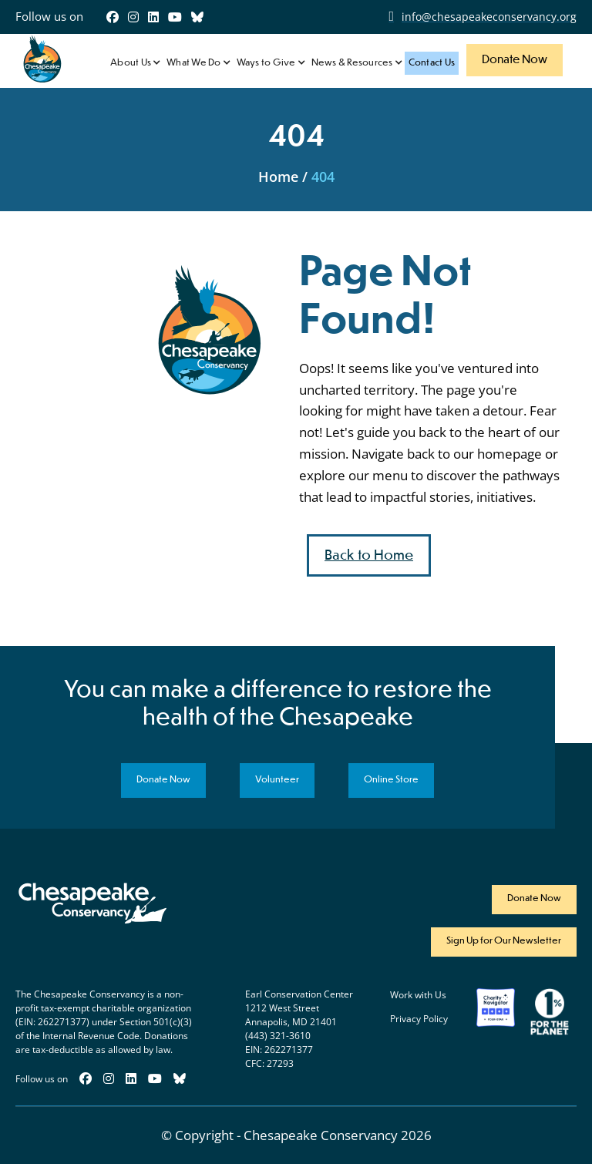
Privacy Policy (419, 1019)
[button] (134, 63)
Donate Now (514, 60)
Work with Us (418, 995)
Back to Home (369, 556)
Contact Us (432, 63)
